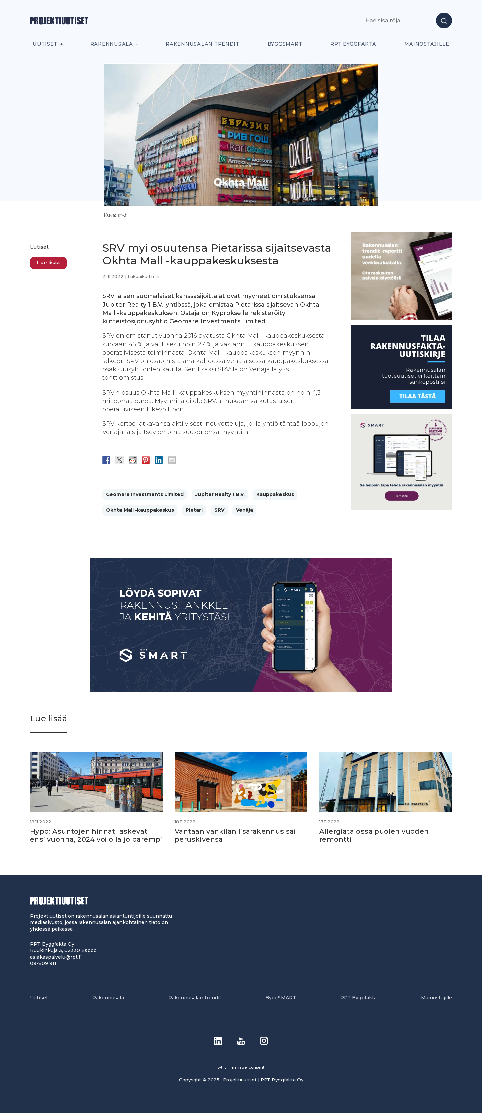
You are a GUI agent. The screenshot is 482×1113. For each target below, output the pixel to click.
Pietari (194, 510)
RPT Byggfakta (353, 44)
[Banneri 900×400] (241, 690)
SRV (219, 510)
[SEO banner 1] (401, 508)
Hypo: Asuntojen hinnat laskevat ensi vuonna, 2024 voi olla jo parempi (96, 835)
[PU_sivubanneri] (401, 318)
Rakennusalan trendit (202, 44)
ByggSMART (285, 44)
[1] (401, 407)
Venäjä (244, 510)
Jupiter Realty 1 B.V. (220, 494)
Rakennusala (111, 44)
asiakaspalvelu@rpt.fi (56, 957)
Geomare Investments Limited (145, 494)
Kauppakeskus (275, 494)
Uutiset (45, 44)
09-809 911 (43, 963)
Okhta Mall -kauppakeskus (140, 510)
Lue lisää (48, 262)
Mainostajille (426, 44)
